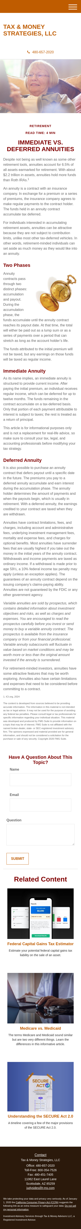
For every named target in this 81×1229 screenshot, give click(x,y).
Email (14, 795)
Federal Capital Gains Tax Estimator (40, 944)
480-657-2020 (40, 52)
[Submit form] (17, 859)
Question (13, 820)
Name (14, 769)
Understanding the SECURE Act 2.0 (40, 1116)
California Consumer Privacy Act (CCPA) (37, 1202)
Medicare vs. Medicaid (40, 1028)
